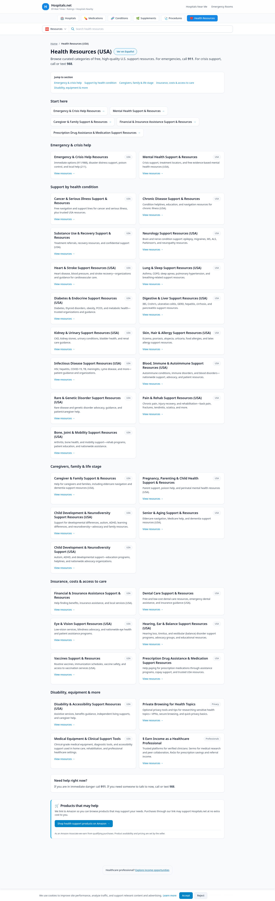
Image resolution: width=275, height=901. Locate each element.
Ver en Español (125, 51)
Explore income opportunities (152, 870)
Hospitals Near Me (196, 6)
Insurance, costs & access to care (175, 82)
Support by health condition (101, 82)
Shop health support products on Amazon (84, 823)
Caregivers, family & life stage (136, 82)
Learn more (169, 895)
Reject (200, 895)
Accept (186, 895)
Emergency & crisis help (68, 82)
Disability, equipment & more (71, 87)
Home (54, 43)
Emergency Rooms (222, 6)
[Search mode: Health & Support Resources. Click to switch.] (55, 28)
